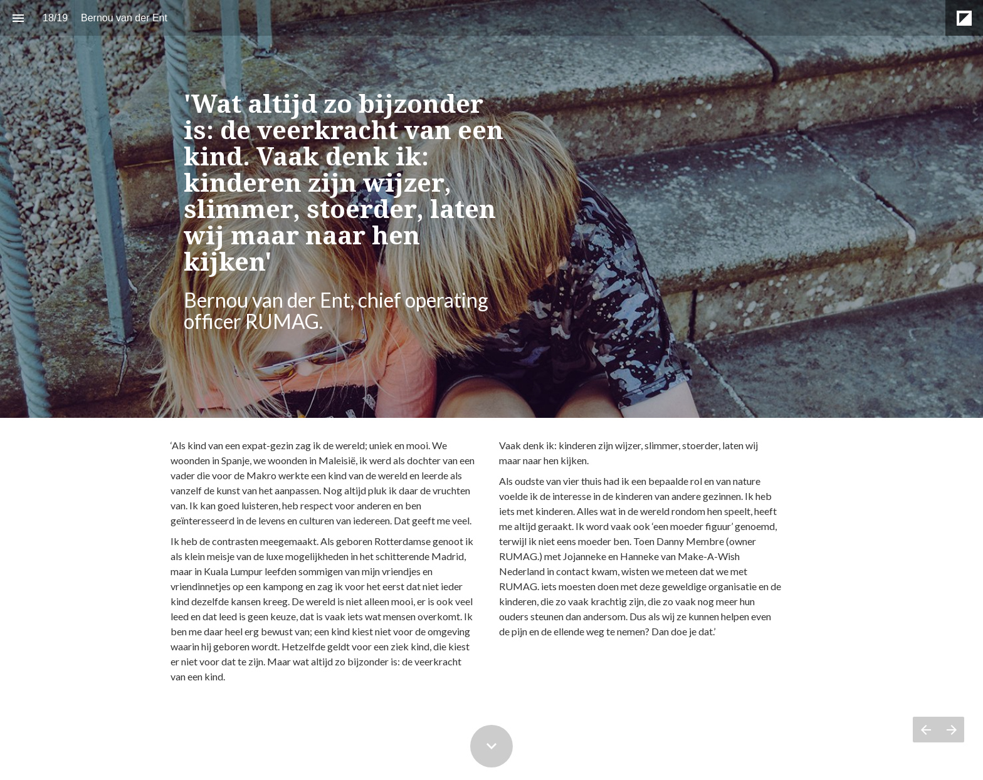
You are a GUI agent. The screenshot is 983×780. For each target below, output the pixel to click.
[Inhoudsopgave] (18, 18)
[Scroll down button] (491, 746)
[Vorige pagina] (925, 729)
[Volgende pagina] (951, 729)
